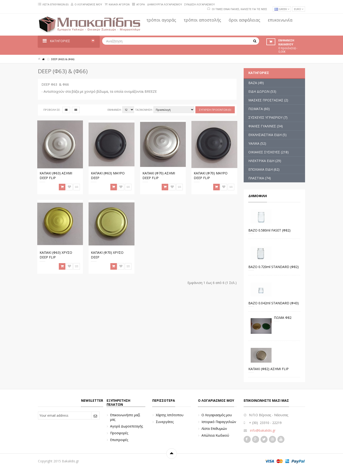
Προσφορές (119, 433)
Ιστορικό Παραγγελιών (218, 421)
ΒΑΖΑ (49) (256, 83)
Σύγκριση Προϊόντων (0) (215, 109)
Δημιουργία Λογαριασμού (164, 4)
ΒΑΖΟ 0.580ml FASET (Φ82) (269, 230)
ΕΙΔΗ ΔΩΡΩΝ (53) (262, 91)
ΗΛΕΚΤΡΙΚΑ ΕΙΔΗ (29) (264, 160)
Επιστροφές (119, 440)
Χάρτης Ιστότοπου (169, 415)
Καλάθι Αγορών (117, 4)
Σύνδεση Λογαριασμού (199, 4)
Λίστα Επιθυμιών (214, 428)
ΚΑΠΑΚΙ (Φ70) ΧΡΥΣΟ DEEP (107, 254)
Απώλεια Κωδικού (215, 435)
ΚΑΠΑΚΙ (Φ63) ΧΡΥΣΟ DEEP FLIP (56, 254)
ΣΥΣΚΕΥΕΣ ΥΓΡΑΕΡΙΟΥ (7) (267, 117)
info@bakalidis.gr (263, 430)
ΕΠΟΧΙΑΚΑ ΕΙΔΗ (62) (264, 169)
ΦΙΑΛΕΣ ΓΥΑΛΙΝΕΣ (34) (265, 126)
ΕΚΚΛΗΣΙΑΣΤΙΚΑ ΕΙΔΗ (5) (267, 134)
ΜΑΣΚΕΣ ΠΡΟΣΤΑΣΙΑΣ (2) (268, 100)
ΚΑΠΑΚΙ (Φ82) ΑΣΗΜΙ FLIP (268, 369)
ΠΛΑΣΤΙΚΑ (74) (259, 178)
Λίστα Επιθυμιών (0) (53, 4)
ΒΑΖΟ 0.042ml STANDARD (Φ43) (273, 303)
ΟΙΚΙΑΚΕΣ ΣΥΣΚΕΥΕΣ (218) (268, 152)
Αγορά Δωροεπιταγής (126, 426)
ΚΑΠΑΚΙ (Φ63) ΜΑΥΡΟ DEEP (108, 175)
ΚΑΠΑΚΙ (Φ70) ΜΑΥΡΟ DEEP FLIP (210, 175)
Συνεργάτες (165, 421)
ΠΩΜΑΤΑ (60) (259, 109)
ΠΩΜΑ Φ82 (282, 317)
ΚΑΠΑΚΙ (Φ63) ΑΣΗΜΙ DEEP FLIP (56, 175)
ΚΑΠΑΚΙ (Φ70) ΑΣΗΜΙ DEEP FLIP (158, 175)
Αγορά (138, 4)
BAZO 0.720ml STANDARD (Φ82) (273, 267)
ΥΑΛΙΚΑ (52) (257, 143)
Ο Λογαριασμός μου (86, 4)
